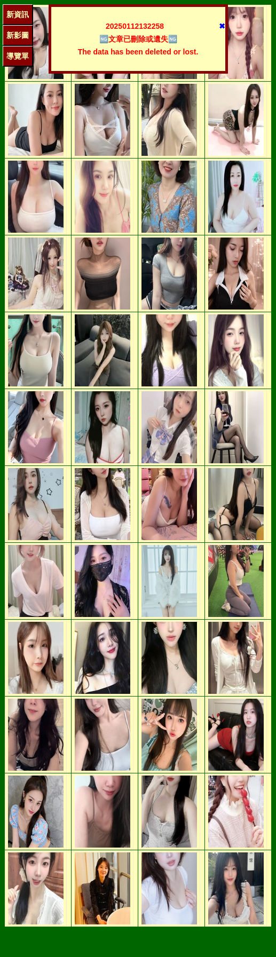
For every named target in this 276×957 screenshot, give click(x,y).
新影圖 (17, 35)
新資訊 (17, 14)
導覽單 (17, 56)
